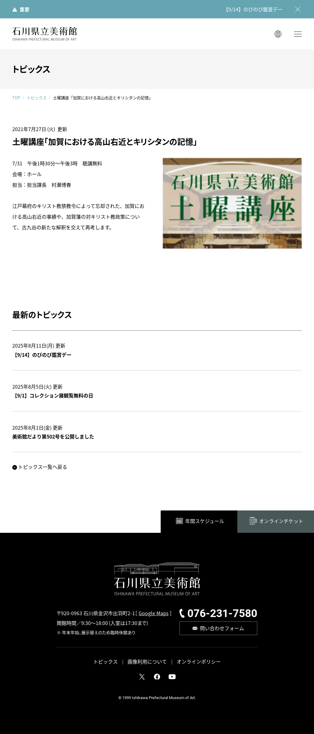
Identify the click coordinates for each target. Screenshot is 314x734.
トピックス (37, 98)
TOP (16, 98)
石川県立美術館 (44, 34)
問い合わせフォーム (222, 628)
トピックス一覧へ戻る (42, 466)
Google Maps (153, 613)
